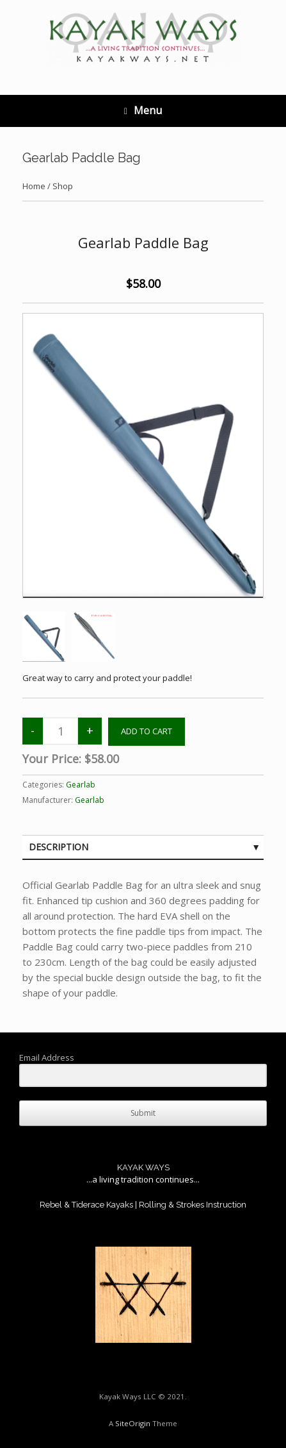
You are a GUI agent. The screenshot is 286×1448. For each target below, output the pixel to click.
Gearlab (80, 784)
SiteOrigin (132, 1423)
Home (33, 186)
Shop (62, 186)
